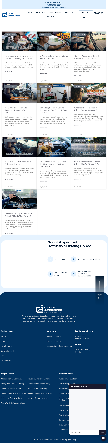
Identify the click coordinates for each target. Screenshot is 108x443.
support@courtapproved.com (55, 7)
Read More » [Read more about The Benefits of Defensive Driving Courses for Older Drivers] (78, 76)
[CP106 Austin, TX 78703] (50, 274)
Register (98, 13)
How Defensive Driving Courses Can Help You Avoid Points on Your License (53, 164)
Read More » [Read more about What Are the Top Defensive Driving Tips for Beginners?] (78, 125)
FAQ (72, 12)
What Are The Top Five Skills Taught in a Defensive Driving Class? (17, 110)
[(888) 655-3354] (50, 259)
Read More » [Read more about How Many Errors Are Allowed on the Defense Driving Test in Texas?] (9, 71)
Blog (66, 12)
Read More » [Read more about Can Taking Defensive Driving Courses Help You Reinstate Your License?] (44, 128)
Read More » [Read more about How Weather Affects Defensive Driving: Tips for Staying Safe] (78, 179)
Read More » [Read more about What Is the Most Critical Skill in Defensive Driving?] (9, 179)
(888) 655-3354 (55, 5)
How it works (41, 12)
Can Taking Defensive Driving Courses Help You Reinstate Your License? (53, 110)
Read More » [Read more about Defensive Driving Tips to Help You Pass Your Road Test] (44, 74)
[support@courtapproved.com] (73, 259)
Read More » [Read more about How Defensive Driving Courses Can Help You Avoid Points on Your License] (44, 182)
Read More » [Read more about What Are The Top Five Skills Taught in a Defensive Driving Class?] (9, 130)
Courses (29, 12)
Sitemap (72, 440)
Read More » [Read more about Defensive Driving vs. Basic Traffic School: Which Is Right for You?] (9, 233)
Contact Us (49, 16)
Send (103, 432)
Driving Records (56, 12)
